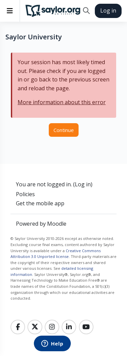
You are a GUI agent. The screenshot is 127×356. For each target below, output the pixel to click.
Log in (108, 10)
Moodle (56, 223)
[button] (86, 11)
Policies (25, 194)
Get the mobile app (40, 203)
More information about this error (62, 102)
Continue (64, 130)
